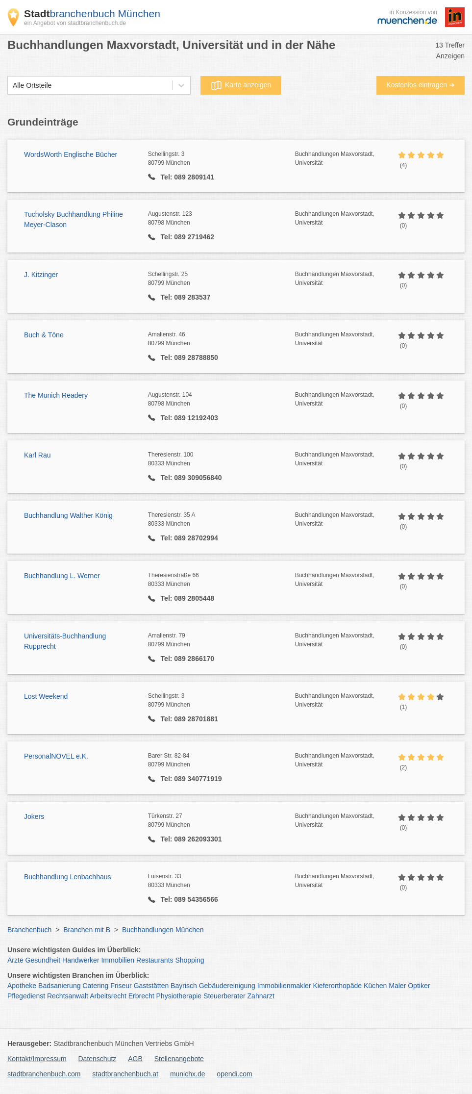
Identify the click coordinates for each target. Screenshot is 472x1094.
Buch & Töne (44, 335)
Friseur (121, 986)
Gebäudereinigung (227, 986)
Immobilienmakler (284, 986)
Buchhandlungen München (163, 930)
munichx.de (187, 1074)
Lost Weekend (46, 696)
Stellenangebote (179, 1059)
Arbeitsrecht (108, 996)
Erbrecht (141, 996)
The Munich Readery (56, 395)
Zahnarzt (261, 996)
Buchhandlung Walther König (68, 515)
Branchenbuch (29, 930)
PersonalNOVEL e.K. (56, 756)
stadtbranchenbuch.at (125, 1074)
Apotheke (21, 986)
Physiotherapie (179, 996)
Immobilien (117, 960)
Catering (95, 986)
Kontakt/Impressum (37, 1059)
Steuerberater (224, 996)
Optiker (419, 986)
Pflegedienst (26, 996)
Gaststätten (151, 986)
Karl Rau (37, 455)
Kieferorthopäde (337, 986)
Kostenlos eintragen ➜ (420, 85)
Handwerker (80, 960)
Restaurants (154, 960)
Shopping (189, 960)
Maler (397, 986)
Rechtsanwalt (67, 996)
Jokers (34, 816)
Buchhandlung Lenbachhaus (67, 877)
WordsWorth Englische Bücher (70, 154)
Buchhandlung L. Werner (62, 576)
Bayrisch (184, 986)
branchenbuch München (92, 13)
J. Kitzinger (41, 275)
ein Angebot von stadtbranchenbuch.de (75, 23)
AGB (135, 1059)
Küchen (375, 986)
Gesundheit (43, 960)
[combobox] (13, 85)
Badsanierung (59, 986)
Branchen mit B (86, 930)
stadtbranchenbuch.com (43, 1074)
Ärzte (15, 960)
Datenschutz (97, 1059)
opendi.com (234, 1074)
